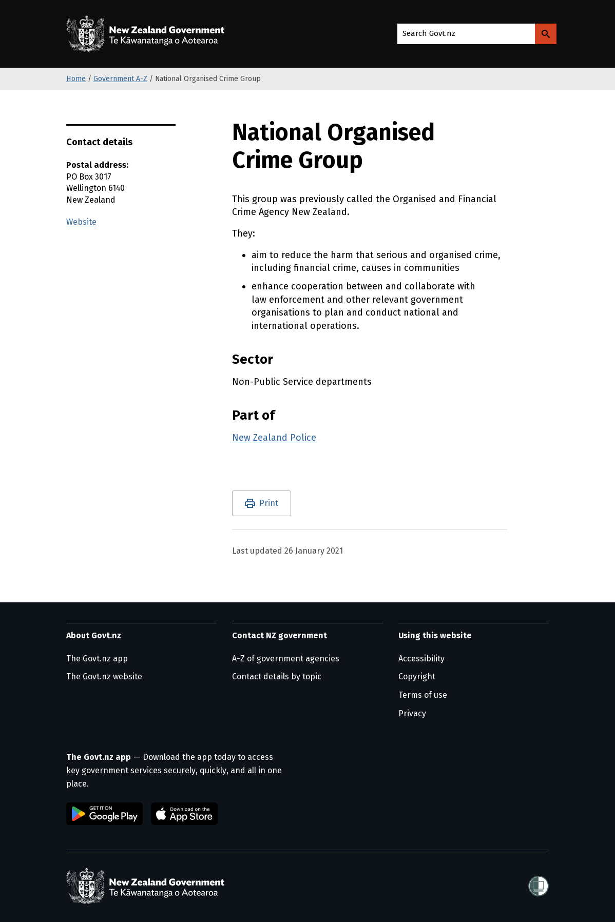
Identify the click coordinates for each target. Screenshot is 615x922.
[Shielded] (538, 886)
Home (76, 78)
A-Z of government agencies (285, 658)
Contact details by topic (276, 676)
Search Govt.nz (428, 33)
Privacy (412, 713)
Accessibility (421, 658)
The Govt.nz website (104, 676)
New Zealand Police (274, 437)
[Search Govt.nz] (545, 34)
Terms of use (422, 695)
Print (268, 503)
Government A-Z (120, 78)
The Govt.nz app (97, 658)
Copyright (416, 676)
